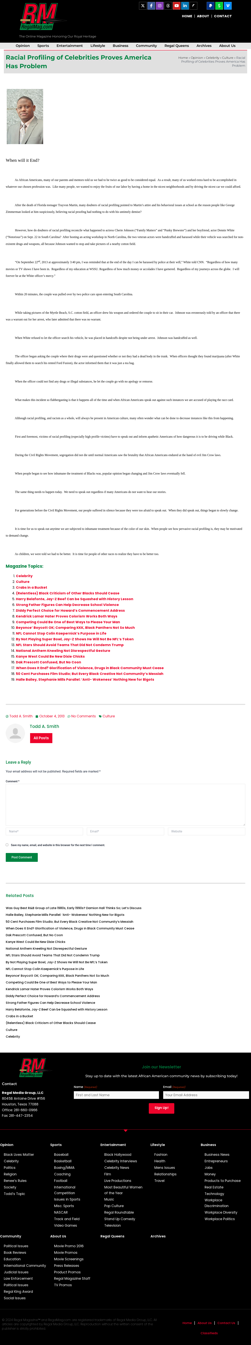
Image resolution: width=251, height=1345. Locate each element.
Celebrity (212, 58)
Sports (43, 46)
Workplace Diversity (221, 1212)
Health (159, 1161)
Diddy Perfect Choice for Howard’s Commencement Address (70, 610)
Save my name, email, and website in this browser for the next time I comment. (58, 845)
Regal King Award (18, 1291)
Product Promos (67, 1272)
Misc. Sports (64, 1206)
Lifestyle (98, 46)
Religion (10, 1174)
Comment (12, 781)
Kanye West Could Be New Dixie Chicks (50, 656)
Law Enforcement (18, 1278)
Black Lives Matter (19, 1154)
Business (120, 46)
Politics (10, 1167)
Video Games (65, 1225)
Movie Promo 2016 (69, 1246)
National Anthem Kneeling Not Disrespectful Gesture (63, 650)
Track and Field (67, 1219)
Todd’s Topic (14, 1193)
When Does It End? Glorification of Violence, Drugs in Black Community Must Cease (90, 668)
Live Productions (117, 1180)
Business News (217, 1154)
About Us (227, 46)
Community (146, 46)
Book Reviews (15, 1252)
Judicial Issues (16, 1272)
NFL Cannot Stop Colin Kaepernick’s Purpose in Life (61, 633)
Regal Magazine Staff (72, 1278)
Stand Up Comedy (119, 1219)
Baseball (61, 1154)
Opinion (23, 46)
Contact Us (226, 1323)
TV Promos (63, 1285)
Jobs (209, 1167)
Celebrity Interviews (120, 1161)
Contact (9, 1083)
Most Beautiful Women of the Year (123, 1190)
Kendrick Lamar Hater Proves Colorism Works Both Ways (66, 616)
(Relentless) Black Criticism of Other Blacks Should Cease (67, 593)
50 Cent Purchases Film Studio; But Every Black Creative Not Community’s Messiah (89, 673)
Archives (204, 46)
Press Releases (66, 1265)
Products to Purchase (223, 1180)
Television (112, 1225)
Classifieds (209, 1333)
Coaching (62, 1174)
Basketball (63, 1161)
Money (210, 1174)
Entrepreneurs (216, 1161)
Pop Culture (114, 1206)
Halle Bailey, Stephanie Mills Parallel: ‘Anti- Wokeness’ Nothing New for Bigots (85, 679)
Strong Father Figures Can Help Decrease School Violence (67, 604)
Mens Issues (164, 1167)
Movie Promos (65, 1252)
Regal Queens (177, 46)
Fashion (160, 1154)
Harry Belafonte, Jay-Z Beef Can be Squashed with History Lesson (74, 599)
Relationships (165, 1174)
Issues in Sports (67, 1199)
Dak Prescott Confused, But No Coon (48, 662)
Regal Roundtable (119, 1212)
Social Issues (15, 1298)
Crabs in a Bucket (31, 587)
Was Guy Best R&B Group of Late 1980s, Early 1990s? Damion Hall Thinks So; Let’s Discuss (74, 908)
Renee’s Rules (15, 1180)
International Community (25, 1265)
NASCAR (61, 1212)
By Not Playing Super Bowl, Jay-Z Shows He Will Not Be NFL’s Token (75, 639)
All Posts (41, 738)
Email (174, 1087)
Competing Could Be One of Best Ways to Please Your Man (68, 622)
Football (60, 1180)
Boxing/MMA (64, 1167)
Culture (227, 58)
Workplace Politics (220, 1219)
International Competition (64, 1190)
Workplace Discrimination (217, 1203)
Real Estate (214, 1187)
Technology (214, 1193)
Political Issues (16, 1246)
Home (183, 58)
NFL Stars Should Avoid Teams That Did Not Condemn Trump (70, 645)
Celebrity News (116, 1167)
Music (109, 1199)
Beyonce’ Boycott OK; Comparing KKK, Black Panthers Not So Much (75, 627)
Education (12, 1259)
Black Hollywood (117, 1154)
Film (107, 1174)
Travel (159, 1180)
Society (10, 1187)
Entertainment (70, 46)
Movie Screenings (69, 1259)
